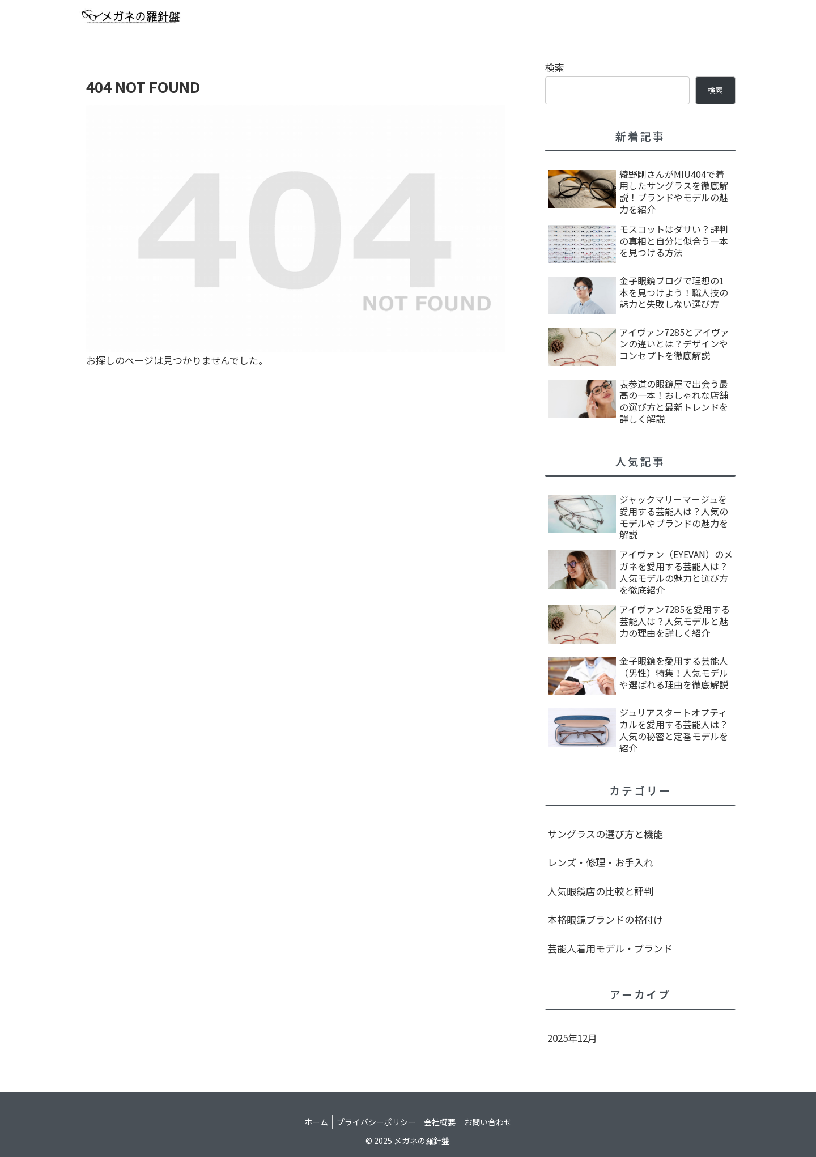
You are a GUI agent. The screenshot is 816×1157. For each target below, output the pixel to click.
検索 (554, 67)
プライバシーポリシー (374, 1122)
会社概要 (442, 1122)
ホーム (311, 1122)
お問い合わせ (493, 1122)
